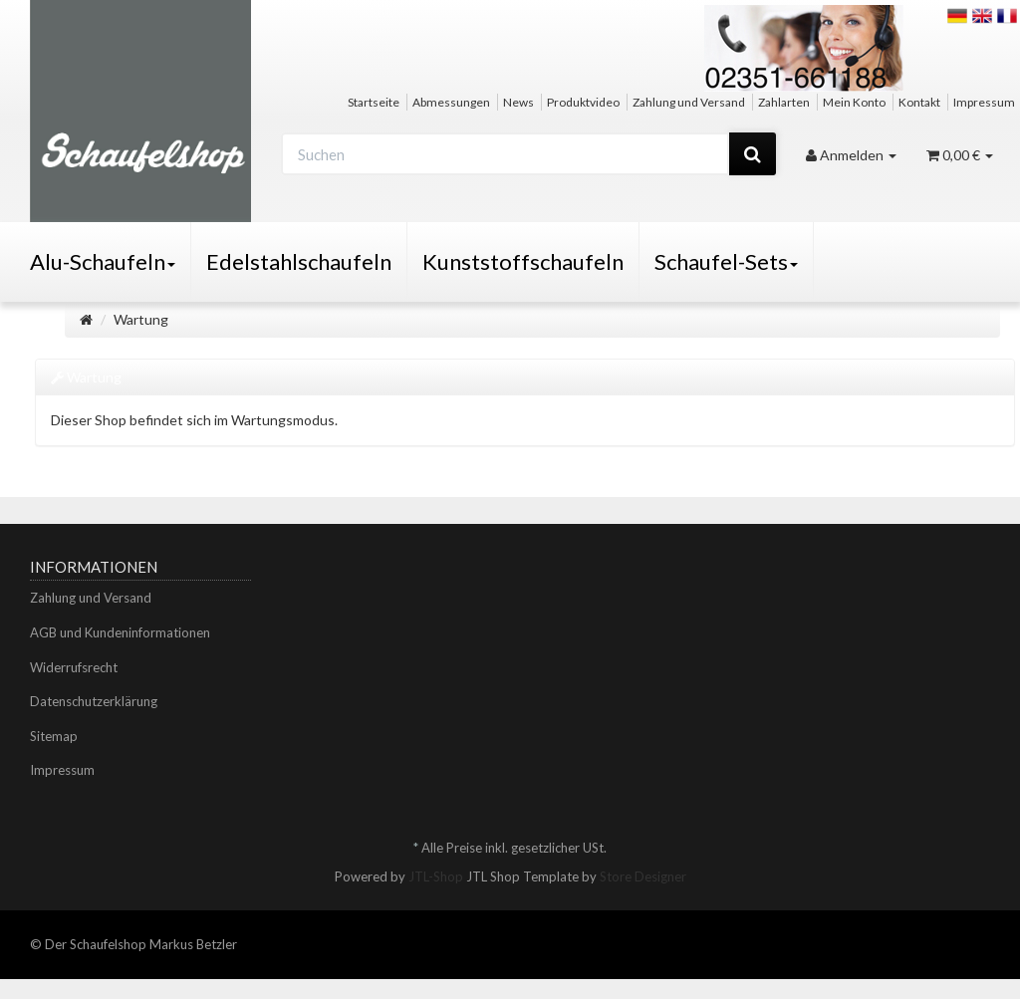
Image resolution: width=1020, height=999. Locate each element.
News (518, 102)
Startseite (373, 102)
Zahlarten (784, 102)
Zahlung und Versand (689, 102)
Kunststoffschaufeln (523, 261)
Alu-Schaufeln (102, 261)
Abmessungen (451, 102)
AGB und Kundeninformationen (120, 632)
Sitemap (54, 736)
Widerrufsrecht (74, 667)
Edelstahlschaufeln (298, 261)
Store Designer (643, 876)
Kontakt (919, 102)
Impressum (984, 102)
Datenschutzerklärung (93, 701)
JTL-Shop (435, 876)
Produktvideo (583, 102)
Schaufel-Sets (726, 261)
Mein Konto (854, 102)
